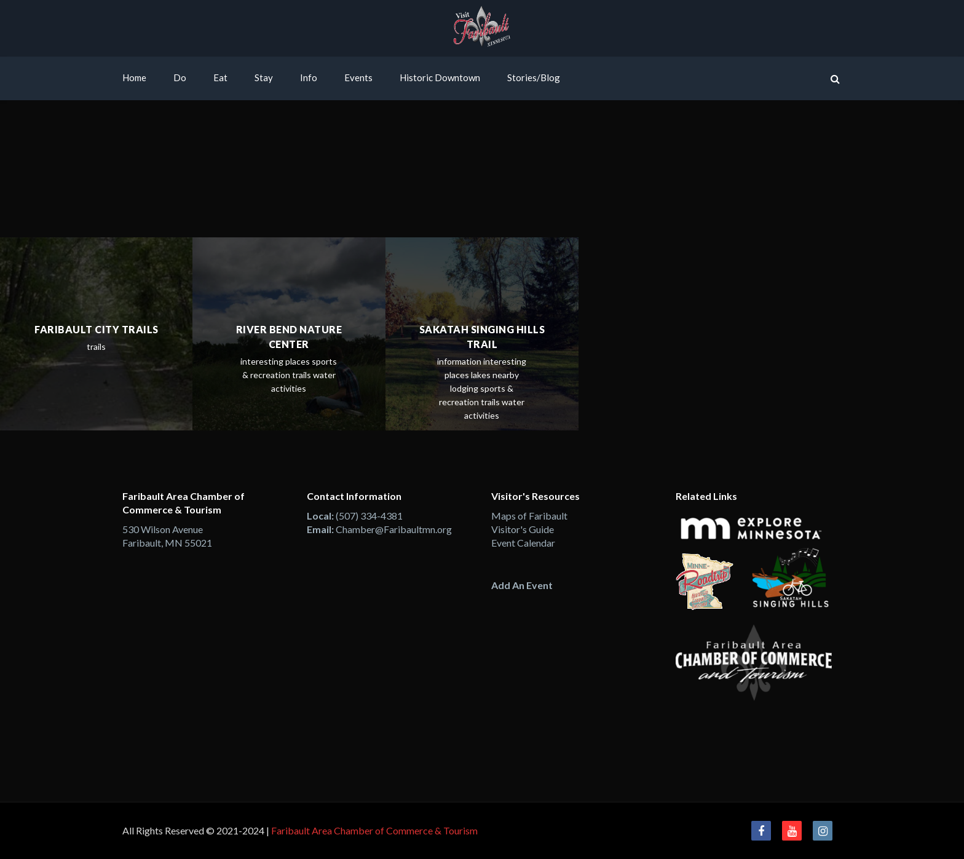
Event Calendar (523, 542)
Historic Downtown (440, 77)
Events (358, 77)
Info (308, 77)
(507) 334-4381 (369, 515)
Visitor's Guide (522, 529)
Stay (264, 77)
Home (134, 77)
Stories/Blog (533, 77)
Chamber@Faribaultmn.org (394, 529)
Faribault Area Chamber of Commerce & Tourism (374, 830)
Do (179, 77)
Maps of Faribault (529, 515)
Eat (220, 77)
